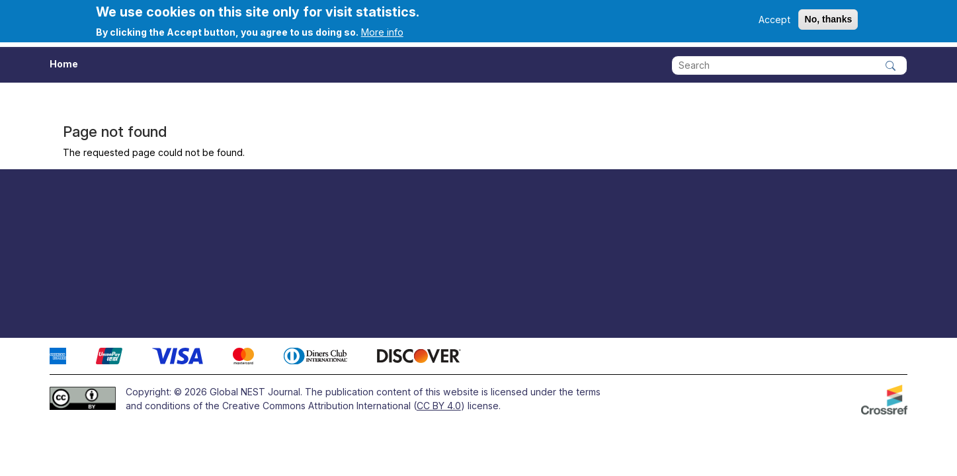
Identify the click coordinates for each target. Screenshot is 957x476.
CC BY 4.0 (439, 405)
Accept (774, 19)
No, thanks (828, 19)
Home (64, 63)
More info (382, 32)
